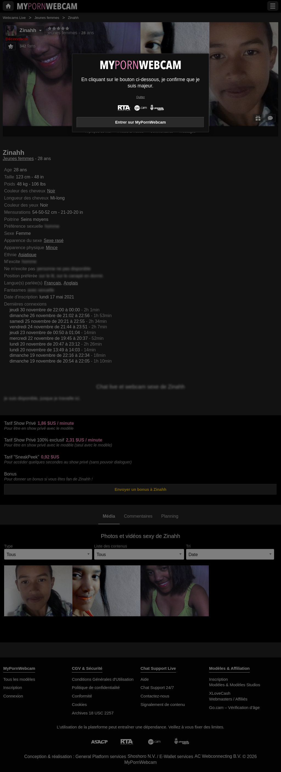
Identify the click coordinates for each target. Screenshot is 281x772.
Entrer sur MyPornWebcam (140, 122)
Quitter (140, 97)
